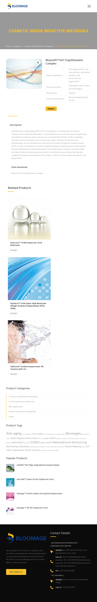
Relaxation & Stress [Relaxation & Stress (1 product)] (45, 378)
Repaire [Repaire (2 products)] (68, 378)
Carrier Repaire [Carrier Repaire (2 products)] (17, 369)
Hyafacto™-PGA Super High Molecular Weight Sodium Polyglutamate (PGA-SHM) (66, 241)
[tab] (13, 116)
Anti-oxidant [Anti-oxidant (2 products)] (38, 365)
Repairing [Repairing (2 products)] (76, 378)
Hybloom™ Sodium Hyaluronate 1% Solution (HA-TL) (27, 299)
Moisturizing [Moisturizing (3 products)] (79, 374)
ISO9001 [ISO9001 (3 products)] (35, 374)
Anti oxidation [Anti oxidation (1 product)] (57, 366)
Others (11, 348)
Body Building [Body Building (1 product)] (85, 366)
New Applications (16, 338)
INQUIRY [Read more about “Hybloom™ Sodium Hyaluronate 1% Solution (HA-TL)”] (13, 305)
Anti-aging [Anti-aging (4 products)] (13, 365)
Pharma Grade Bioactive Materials (22, 343)
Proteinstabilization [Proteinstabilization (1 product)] (34, 378)
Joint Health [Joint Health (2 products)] (46, 374)
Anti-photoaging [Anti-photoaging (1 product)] (48, 366)
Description (13, 116)
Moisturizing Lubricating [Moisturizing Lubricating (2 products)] (17, 378)
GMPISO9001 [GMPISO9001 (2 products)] (17, 374)
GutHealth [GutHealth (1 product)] (27, 374)
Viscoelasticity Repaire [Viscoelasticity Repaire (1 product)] (53, 382)
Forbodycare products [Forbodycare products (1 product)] (61, 370)
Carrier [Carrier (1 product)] (8, 370)
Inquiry (51, 109)
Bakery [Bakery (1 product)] (63, 366)
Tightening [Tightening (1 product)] (44, 382)
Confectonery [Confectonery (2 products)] (30, 369)
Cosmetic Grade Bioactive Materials (23, 328)
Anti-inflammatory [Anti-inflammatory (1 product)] (27, 366)
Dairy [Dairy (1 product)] (39, 370)
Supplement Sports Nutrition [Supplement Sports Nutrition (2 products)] (26, 381)
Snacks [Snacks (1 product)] (83, 378)
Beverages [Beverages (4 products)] (73, 365)
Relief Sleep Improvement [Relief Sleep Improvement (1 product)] (58, 378)
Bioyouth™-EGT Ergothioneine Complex (27, 173)
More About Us (16, 503)
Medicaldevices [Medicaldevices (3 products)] (61, 374)
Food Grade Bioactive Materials (21, 333)
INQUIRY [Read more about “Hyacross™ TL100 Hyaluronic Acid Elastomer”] (13, 246)
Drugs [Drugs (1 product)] (42, 370)
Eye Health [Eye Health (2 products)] (50, 369)
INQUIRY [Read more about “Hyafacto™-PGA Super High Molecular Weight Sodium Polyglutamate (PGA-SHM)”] (56, 249)
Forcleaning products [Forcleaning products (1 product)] (73, 370)
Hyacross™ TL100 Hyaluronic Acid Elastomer (26, 240)
